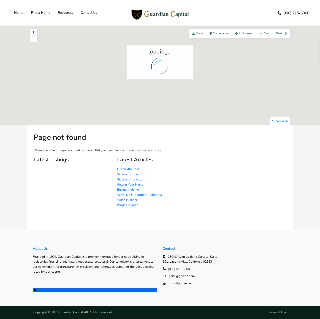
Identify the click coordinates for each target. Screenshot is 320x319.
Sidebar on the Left (130, 179)
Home (18, 12)
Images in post (127, 205)
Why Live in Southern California (139, 195)
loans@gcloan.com (181, 276)
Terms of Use (277, 312)
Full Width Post (128, 169)
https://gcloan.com (180, 283)
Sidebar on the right (131, 174)
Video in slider (127, 200)
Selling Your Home (130, 184)
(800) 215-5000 (295, 13)
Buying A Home (128, 190)
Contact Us (89, 12)
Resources (65, 12)
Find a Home (40, 12)
